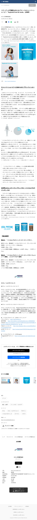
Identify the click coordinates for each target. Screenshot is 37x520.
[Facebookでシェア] (9, 22)
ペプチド (24, 413)
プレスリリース (10, 436)
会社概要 (10, 506)
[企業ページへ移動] (18, 450)
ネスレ (3, 410)
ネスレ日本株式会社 (19, 436)
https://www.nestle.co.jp (15, 470)
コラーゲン (16, 413)
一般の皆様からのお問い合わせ (18, 515)
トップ (3, 436)
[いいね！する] (2, 22)
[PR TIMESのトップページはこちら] (5, 1)
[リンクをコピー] (17, 22)
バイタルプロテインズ (7, 413)
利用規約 (27, 506)
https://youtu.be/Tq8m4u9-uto (10, 81)
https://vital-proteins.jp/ (15, 319)
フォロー (18, 463)
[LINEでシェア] (11, 22)
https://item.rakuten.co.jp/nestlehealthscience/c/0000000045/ (21, 321)
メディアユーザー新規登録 (18, 357)
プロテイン (23, 410)
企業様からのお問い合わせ (19, 512)
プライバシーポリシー (18, 506)
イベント (4, 398)
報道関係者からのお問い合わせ (18, 509)
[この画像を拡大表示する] (6, 380)
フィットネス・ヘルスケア (16, 404)
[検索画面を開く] (35, 1)
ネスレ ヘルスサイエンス (13, 410)
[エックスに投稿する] (6, 22)
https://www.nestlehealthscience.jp (8, 419)
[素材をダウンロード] (15, 22)
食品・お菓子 (5, 404)
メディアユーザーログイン (18, 350)
